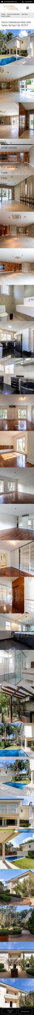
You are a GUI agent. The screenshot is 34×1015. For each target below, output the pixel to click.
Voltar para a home (9, 1011)
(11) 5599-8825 (27, 2)
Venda (3, 14)
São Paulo (25, 14)
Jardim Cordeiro (5, 16)
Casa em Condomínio (13, 14)
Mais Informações (25, 1011)
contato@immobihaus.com (9, 2)
